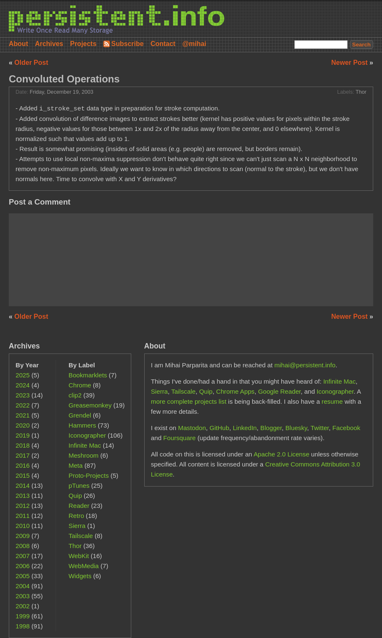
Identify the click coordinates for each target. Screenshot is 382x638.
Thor (361, 92)
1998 (22, 626)
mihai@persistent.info (304, 365)
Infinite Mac (85, 445)
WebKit (79, 555)
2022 (22, 405)
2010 (22, 525)
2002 (22, 606)
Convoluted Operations (64, 79)
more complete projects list (189, 401)
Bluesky (296, 427)
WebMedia (84, 565)
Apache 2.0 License (281, 454)
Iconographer (87, 435)
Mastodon (192, 427)
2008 (22, 545)
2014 (22, 485)
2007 (22, 555)
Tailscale (81, 535)
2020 (22, 425)
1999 (22, 616)
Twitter (320, 427)
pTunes (79, 485)
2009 (22, 535)
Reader (79, 505)
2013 (22, 495)
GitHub (219, 427)
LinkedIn (245, 427)
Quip (75, 495)
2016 (22, 465)
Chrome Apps (235, 391)
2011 (22, 515)
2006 (22, 565)
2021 (22, 415)
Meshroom (84, 455)
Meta (76, 465)
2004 (22, 585)
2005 (22, 575)
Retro (76, 515)
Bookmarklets (88, 375)
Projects (83, 43)
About (18, 43)
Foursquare (179, 437)
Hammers (82, 425)
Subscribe (127, 43)
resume (332, 401)
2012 (22, 505)
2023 (22, 395)
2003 (22, 596)
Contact (163, 43)
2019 (22, 435)
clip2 (75, 395)
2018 (22, 445)
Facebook (346, 427)
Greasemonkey (90, 405)
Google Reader (279, 391)
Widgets (80, 575)
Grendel (80, 415)
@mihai (194, 43)
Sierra (77, 525)
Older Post (31, 62)
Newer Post (350, 62)
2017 (22, 455)
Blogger (271, 427)
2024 (22, 385)
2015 (22, 475)
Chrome (80, 385)
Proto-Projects (89, 475)
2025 (22, 375)
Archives (49, 43)
